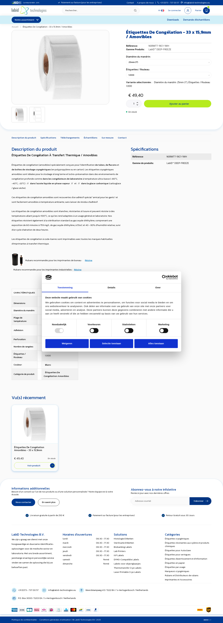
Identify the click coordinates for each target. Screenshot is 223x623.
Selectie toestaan (111, 343)
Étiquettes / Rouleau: (138, 69)
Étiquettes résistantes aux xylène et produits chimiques (187, 544)
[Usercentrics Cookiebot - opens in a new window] (164, 277)
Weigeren (67, 343)
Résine (88, 260)
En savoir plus (48, 502)
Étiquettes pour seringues (177, 554)
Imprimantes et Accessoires (178, 579)
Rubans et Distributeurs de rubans (181, 575)
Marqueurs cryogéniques (177, 571)
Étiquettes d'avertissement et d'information (186, 558)
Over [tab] (158, 287)
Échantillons (90, 137)
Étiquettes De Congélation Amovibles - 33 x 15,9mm (29, 449)
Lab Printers (120, 551)
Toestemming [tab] (65, 287)
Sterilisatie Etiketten (124, 543)
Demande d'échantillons (196, 19)
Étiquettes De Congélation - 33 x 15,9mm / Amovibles (47, 26)
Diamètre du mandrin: (138, 56)
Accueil (15, 26)
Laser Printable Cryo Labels (127, 572)
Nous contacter (23, 502)
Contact (130, 2)
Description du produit (24, 137)
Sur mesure (108, 137)
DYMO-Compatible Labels (126, 559)
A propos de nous (145, 2)
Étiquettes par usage (175, 567)
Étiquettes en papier (175, 563)
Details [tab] (111, 287)
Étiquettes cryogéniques (177, 538)
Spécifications (48, 137)
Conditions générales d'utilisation (55, 619)
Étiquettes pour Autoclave (178, 550)
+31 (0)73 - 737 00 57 (168, 2)
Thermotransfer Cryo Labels (127, 568)
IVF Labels (119, 555)
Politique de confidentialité (24, 619)
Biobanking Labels (123, 547)
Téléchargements (69, 137)
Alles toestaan (156, 343)
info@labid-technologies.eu (195, 2)
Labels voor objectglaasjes (127, 563)
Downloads (173, 19)
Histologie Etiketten (123, 538)
